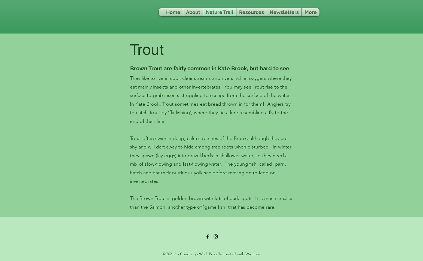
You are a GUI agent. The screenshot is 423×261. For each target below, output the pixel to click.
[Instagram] (215, 236)
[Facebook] (207, 236)
